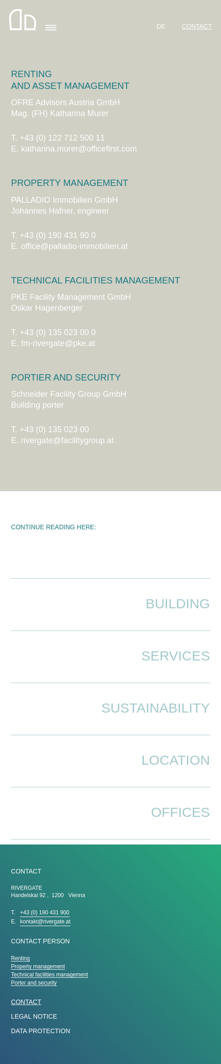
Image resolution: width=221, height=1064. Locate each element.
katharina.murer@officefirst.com (79, 148)
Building (178, 613)
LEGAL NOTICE (34, 1016)
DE (162, 26)
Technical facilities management (49, 974)
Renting (20, 958)
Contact (197, 26)
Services (175, 666)
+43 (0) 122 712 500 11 (62, 137)
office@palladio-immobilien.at (74, 246)
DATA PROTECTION (40, 1031)
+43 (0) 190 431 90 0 (58, 235)
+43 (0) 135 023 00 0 (58, 332)
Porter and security (34, 983)
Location (176, 770)
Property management (38, 966)
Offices (180, 822)
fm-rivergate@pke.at (58, 343)
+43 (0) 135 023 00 (54, 429)
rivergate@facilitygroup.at (67, 440)
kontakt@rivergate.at (45, 921)
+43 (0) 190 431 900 (44, 912)
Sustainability (155, 718)
